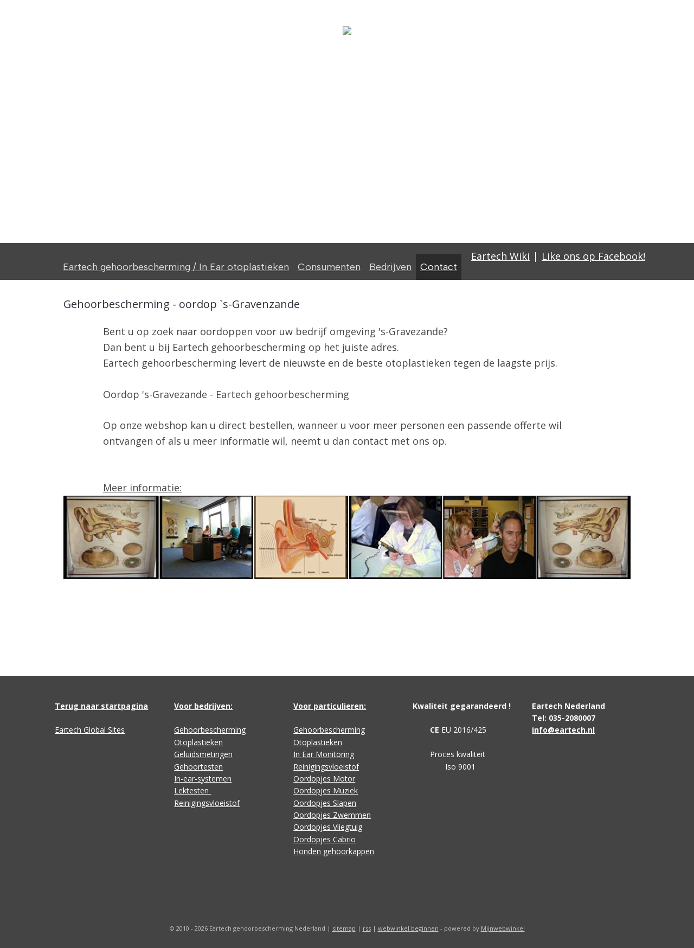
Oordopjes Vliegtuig (327, 827)
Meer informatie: (142, 487)
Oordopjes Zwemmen (332, 815)
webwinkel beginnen (408, 928)
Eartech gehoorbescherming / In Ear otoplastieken (176, 267)
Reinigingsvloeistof (207, 803)
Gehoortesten (198, 766)
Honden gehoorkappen (333, 851)
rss (367, 928)
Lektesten (192, 790)
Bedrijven (390, 267)
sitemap (344, 928)
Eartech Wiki (500, 255)
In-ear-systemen (203, 778)
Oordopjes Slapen (324, 803)
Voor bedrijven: (203, 706)
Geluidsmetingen (203, 754)
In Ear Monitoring (323, 754)
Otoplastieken (198, 742)
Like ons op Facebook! (593, 255)
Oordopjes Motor (324, 778)
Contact (438, 267)
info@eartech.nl (563, 730)
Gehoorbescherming (210, 730)
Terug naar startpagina (101, 706)
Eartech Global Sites (90, 730)
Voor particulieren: (329, 706)
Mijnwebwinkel (503, 928)
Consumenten (329, 267)
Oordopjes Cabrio (324, 839)
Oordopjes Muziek (325, 790)
